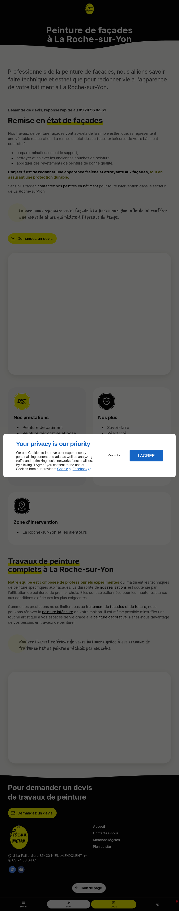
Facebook (80, 469)
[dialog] (89, 455)
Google (62, 469)
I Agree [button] (146, 455)
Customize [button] (114, 455)
